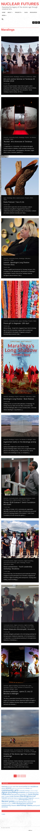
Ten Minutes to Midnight (30, 751)
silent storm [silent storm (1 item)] (9, 803)
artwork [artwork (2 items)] (4, 788)
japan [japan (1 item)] (27, 794)
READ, (31, 198)
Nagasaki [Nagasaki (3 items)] (31, 798)
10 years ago (7, 83)
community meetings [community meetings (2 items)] (24, 790)
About (10, 12)
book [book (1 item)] (31, 788)
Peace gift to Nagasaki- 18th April (16, 323)
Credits (3, 814)
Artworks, (6, 137)
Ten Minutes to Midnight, (26, 439)
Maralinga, (16, 76)
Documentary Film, (23, 685)
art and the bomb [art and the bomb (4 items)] (16, 786)
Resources (33, 12)
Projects (18, 12)
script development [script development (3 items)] (21, 802)
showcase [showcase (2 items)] (4, 803)
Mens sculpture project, (19, 198)
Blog (26, 12)
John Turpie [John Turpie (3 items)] (5, 796)
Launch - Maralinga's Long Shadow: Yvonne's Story (17, 263)
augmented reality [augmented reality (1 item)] (16, 788)
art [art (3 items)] (9, 786)
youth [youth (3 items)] (34, 805)
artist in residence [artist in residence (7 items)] (30, 786)
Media (4, 15)
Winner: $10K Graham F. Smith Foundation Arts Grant (19, 503)
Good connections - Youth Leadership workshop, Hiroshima (18, 567)
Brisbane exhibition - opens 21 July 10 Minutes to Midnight (18, 692)
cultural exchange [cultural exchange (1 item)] (34, 790)
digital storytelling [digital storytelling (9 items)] (10, 792)
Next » (23, 776)
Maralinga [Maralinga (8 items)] (24, 796)
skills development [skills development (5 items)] (19, 803)
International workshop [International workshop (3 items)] (18, 794)
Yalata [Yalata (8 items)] (29, 805)
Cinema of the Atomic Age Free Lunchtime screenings (19, 755)
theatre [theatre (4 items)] (14, 805)
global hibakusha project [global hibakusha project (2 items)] (32, 792)
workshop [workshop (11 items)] (21, 805)
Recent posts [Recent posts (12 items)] (8, 801)
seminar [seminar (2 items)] (34, 801)
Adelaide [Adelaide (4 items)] (5, 786)
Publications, (7, 260)
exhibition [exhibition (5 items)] (22, 792)
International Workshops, (25, 498)
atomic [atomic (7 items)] (9, 788)
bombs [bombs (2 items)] (28, 788)
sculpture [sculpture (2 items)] (29, 801)
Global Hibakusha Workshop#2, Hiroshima (19, 629)
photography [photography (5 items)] (24, 799)
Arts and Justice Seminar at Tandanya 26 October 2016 (19, 80)
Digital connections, (19, 561)
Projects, (27, 137)
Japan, (5, 198)
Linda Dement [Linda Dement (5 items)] (14, 796)
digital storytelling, (28, 561)
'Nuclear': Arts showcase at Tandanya (18, 141)
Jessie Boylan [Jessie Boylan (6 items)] (33, 794)
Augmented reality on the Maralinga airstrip (20, 442)
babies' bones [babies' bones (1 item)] (22, 788)
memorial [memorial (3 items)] (10, 798)
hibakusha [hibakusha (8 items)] (6, 794)
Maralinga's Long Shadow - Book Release (19, 399)
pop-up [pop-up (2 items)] (31, 799)
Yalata (34, 76)
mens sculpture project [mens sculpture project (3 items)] (21, 798)
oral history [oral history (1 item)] (16, 799)
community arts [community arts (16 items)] (10, 790)
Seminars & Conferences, (26, 76)
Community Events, (9, 76)
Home (3, 12)
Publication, (28, 258)
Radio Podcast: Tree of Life (14, 202)
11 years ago (7, 507)
